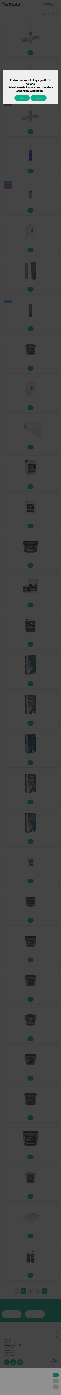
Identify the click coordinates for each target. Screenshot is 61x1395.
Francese (38, 98)
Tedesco (22, 98)
